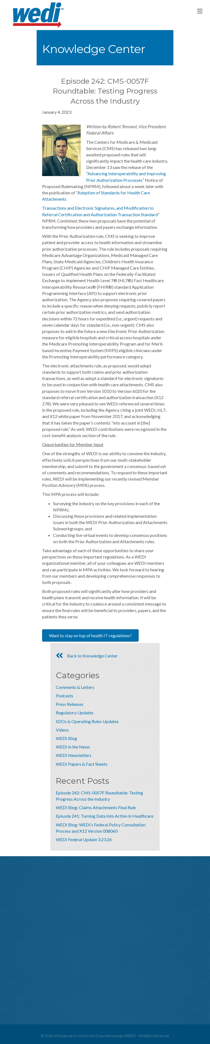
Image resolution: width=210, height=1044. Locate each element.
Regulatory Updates (75, 712)
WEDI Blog (66, 738)
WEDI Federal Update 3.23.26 (84, 839)
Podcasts (64, 695)
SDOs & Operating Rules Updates (87, 721)
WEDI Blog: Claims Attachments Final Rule (96, 807)
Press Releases (69, 704)
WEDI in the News (73, 746)
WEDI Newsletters (73, 755)
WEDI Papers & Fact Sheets (81, 764)
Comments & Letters (75, 687)
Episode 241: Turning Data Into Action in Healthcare (104, 815)
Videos (62, 729)
